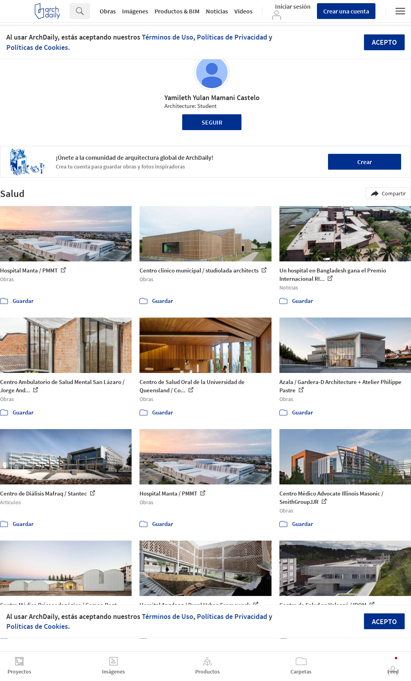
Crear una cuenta (346, 11)
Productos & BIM (177, 11)
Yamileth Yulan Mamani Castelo (212, 97)
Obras (108, 11)
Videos (243, 11)
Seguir (212, 122)
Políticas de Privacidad (232, 37)
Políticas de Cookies (37, 47)
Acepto (384, 42)
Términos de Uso (167, 37)
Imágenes (135, 11)
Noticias (217, 11)
